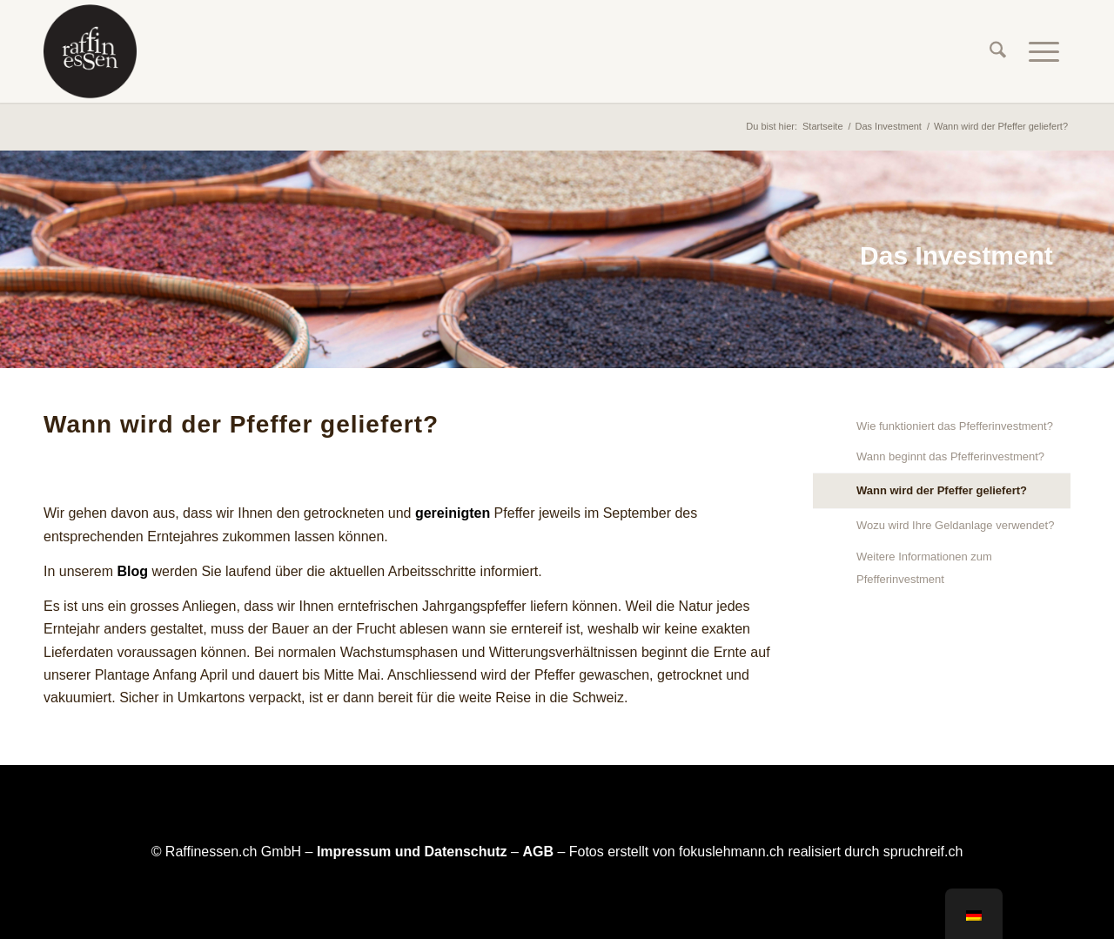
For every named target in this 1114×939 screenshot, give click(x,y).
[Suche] (997, 51)
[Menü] (1043, 51)
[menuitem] (997, 51)
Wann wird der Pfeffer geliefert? (941, 490)
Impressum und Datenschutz (412, 851)
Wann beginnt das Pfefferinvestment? (950, 456)
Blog (132, 571)
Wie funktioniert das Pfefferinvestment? (954, 426)
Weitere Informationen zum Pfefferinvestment (924, 568)
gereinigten (452, 513)
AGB (538, 851)
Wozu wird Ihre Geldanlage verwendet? (955, 525)
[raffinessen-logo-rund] (90, 51)
